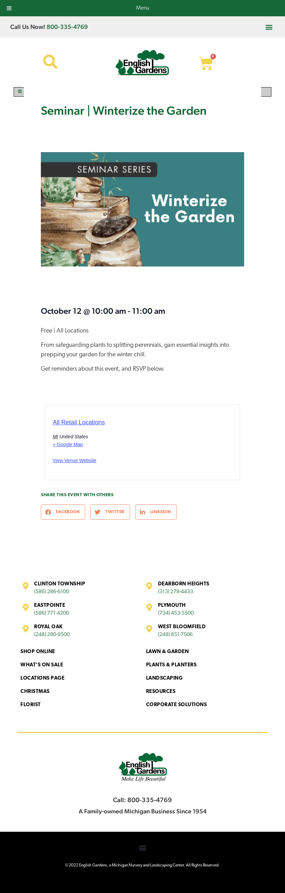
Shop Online (37, 651)
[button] (269, 26)
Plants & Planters (171, 665)
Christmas (35, 691)
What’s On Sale (41, 665)
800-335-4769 (67, 26)
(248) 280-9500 (52, 634)
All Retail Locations (79, 422)
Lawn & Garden (167, 651)
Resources (161, 691)
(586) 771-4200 (51, 613)
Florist (30, 705)
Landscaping (164, 678)
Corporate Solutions (176, 705)
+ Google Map (68, 444)
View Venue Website (74, 460)
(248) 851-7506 (175, 634)
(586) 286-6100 (51, 592)
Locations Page (42, 678)
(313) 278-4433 (175, 592)
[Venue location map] (171, 444)
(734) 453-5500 (176, 613)
